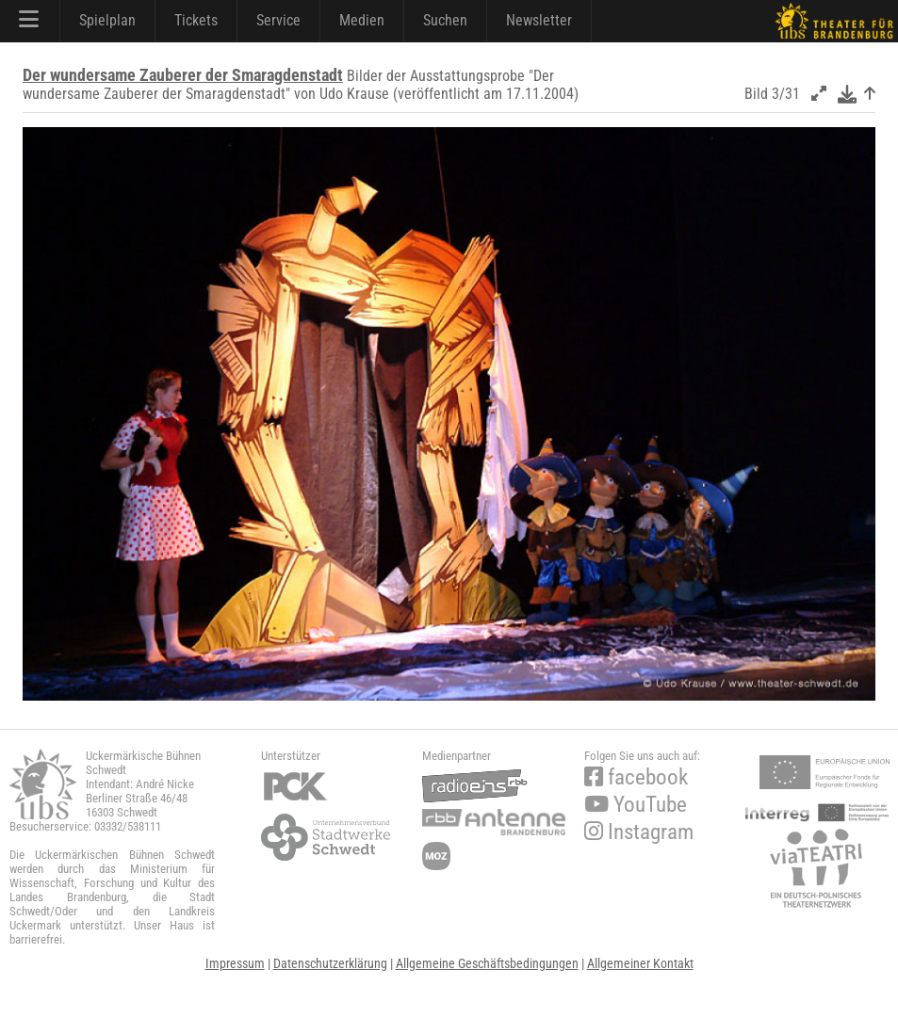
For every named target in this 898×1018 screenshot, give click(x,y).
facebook (636, 777)
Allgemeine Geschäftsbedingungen (487, 963)
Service (278, 20)
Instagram (639, 832)
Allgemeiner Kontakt (640, 963)
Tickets (196, 20)
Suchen (445, 20)
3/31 (786, 94)
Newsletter (539, 20)
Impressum (235, 963)
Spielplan (107, 20)
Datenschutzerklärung (330, 963)
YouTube (635, 804)
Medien (361, 20)
